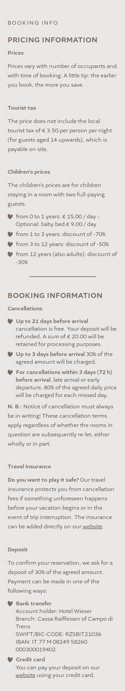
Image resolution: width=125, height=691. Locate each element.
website (92, 527)
